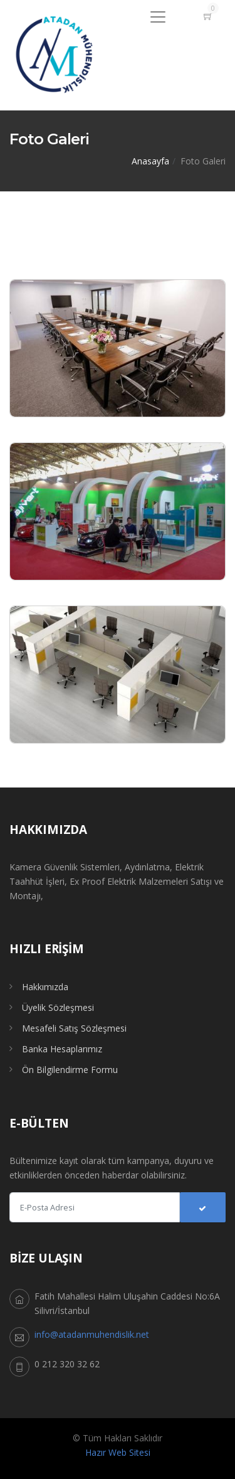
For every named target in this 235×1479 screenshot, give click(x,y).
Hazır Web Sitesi (117, 1452)
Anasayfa (150, 161)
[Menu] (158, 17)
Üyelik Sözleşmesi (58, 1007)
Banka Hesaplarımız (62, 1049)
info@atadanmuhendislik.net (91, 1334)
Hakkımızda (45, 987)
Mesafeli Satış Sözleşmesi (74, 1028)
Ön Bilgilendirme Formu (70, 1070)
